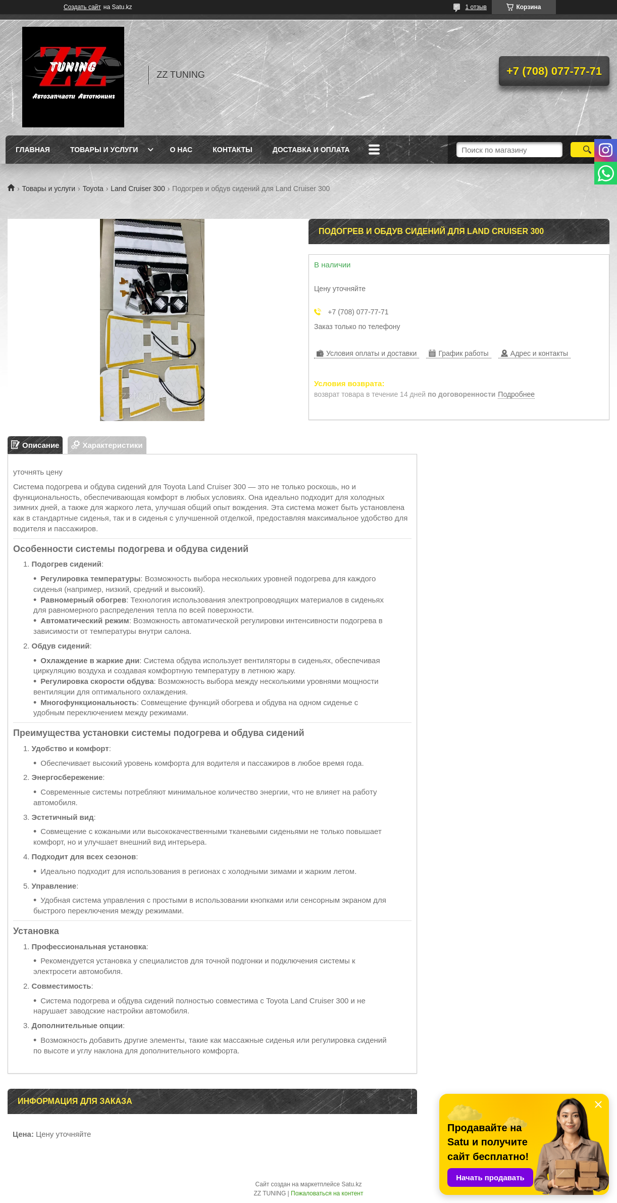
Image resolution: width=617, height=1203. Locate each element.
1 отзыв (476, 7)
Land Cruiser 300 (138, 188)
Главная (33, 150)
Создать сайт (82, 7)
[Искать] (587, 149)
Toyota (93, 188)
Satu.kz (351, 1184)
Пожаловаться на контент (327, 1193)
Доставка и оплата (311, 150)
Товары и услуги (104, 150)
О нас (181, 150)
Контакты (232, 150)
